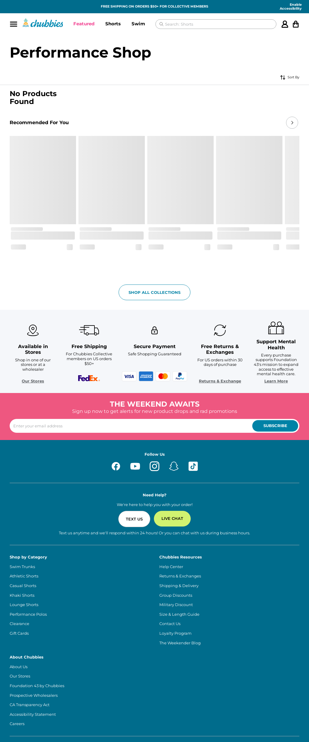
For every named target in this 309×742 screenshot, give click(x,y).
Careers (17, 689)
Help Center (171, 532)
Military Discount (176, 570)
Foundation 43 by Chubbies (37, 651)
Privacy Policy (95, 727)
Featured (83, 24)
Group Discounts (175, 560)
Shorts (113, 24)
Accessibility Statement (33, 679)
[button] (84, 24)
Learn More (267, 346)
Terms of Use (22, 727)
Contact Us (169, 588)
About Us (18, 632)
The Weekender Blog (180, 608)
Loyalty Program (175, 598)
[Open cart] (295, 24)
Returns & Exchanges (180, 541)
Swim (138, 24)
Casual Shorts (23, 551)
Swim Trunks (22, 532)
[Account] (284, 24)
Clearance (19, 588)
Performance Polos (28, 579)
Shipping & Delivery (179, 551)
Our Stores (42, 346)
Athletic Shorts (24, 541)
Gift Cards (19, 598)
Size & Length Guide (179, 579)
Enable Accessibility (291, 7)
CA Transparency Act (29, 670)
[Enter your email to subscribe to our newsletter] (154, 391)
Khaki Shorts (22, 560)
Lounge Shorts (24, 570)
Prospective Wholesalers (34, 660)
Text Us (134, 484)
